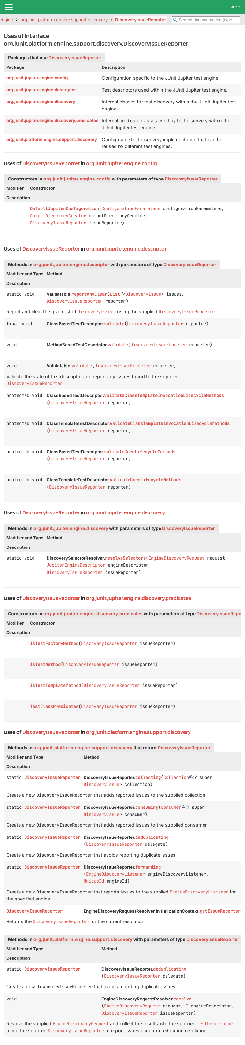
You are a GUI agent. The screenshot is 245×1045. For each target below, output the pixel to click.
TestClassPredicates (54, 706)
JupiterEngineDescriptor (76, 565)
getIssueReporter (220, 911)
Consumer (171, 807)
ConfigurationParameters (130, 208)
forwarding (148, 867)
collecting (148, 777)
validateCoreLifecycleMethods (139, 452)
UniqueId (94, 881)
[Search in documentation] (206, 20)
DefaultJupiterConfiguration (64, 208)
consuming (146, 807)
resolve (182, 999)
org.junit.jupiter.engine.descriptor (41, 89)
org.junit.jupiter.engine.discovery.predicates (52, 120)
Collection (176, 777)
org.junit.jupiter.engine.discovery (40, 101)
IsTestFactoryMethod (54, 643)
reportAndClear (89, 294)
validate (114, 324)
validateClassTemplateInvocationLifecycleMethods (164, 395)
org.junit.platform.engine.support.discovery (64, 19)
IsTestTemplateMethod (55, 685)
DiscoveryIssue (143, 294)
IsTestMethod (45, 664)
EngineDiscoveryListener (115, 874)
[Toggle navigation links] (8, 7)
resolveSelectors (125, 558)
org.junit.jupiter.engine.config (37, 77)
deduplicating (151, 837)
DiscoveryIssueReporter (140, 19)
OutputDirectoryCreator (58, 216)
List (115, 294)
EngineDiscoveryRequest (176, 558)
